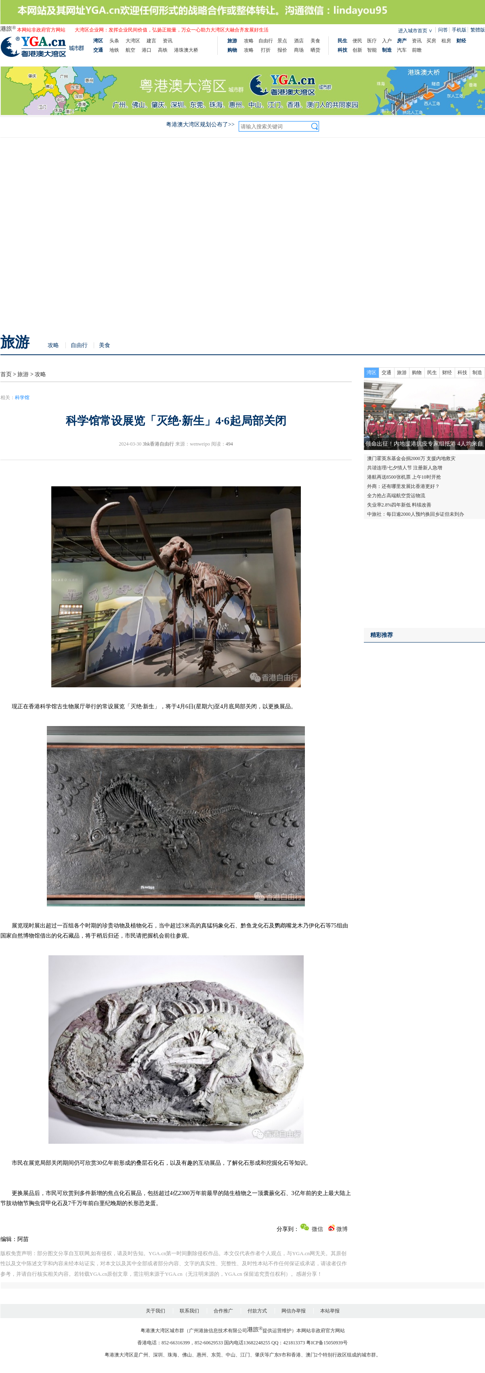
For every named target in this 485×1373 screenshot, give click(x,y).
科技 (462, 372)
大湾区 (133, 41)
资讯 (167, 41)
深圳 (158, 1355)
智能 (372, 50)
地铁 (114, 50)
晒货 (315, 50)
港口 (146, 50)
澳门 (310, 1355)
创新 (357, 50)
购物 (417, 372)
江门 (245, 1355)
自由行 (265, 41)
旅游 (14, 342)
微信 (311, 1229)
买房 (431, 41)
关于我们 (155, 1311)
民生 (432, 372)
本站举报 (330, 1311)
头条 (114, 41)
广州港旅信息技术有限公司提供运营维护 (240, 1330)
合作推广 (223, 1311)
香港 (296, 1355)
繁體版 (477, 30)
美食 (315, 41)
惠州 (201, 1355)
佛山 (187, 1355)
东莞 (216, 1355)
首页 (6, 374)
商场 (299, 50)
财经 (447, 372)
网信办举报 (293, 1311)
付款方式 (257, 1311)
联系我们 (189, 1311)
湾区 (371, 372)
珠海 (172, 1355)
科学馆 (22, 397)
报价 (282, 50)
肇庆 (260, 1355)
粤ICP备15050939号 (327, 1343)
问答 (443, 30)
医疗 (372, 41)
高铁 (163, 50)
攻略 (249, 41)
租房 (446, 41)
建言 (151, 41)
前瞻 (417, 50)
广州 (143, 1355)
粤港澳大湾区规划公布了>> (200, 124)
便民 (357, 41)
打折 (266, 50)
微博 (338, 1229)
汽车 (402, 50)
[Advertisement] (87, 235)
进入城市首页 (412, 30)
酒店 (299, 41)
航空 (130, 50)
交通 (386, 372)
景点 (282, 41)
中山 (230, 1355)
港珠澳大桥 (186, 50)
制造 (477, 372)
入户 (387, 41)
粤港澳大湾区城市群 (162, 1330)
